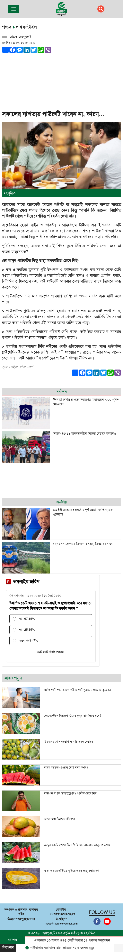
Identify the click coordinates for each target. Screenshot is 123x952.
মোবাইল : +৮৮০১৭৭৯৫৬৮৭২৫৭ (61, 912)
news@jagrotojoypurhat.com (62, 923)
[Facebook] (97, 921)
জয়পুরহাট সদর (52, 933)
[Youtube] (107, 921)
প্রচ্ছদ (7, 27)
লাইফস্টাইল (26, 27)
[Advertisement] (60, 80)
